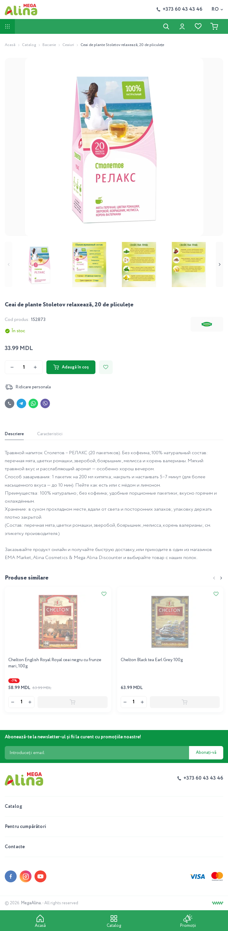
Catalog (29, 45)
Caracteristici (49, 434)
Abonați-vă (206, 753)
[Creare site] (217, 903)
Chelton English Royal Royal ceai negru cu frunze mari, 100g (54, 663)
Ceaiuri (68, 45)
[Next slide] (219, 264)
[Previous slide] (8, 264)
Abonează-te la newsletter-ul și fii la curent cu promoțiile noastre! (73, 737)
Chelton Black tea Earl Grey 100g (152, 660)
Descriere (14, 434)
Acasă (10, 45)
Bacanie (49, 45)
